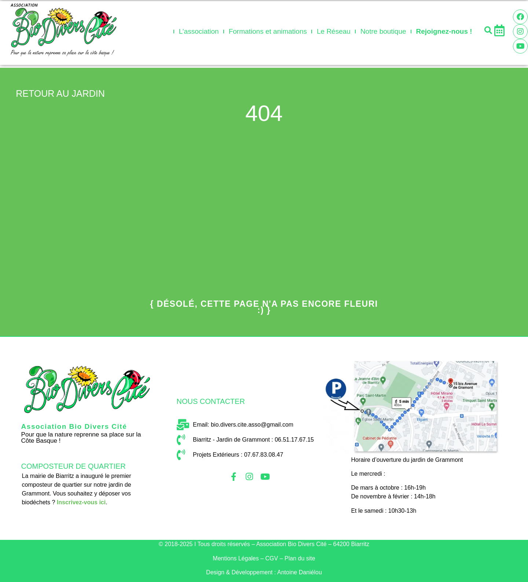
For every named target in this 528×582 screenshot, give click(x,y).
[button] (488, 30)
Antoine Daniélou (299, 572)
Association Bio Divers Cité (74, 426)
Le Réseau (334, 31)
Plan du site (300, 558)
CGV (271, 558)
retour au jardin (60, 93)
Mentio (235, 558)
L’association (199, 31)
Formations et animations (268, 31)
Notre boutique (383, 31)
